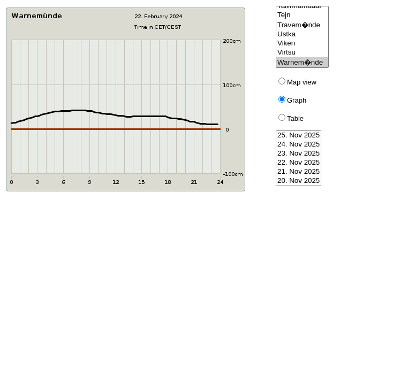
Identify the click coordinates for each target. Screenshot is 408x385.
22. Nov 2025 (298, 162)
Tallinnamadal (302, 6)
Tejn (302, 15)
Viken (302, 43)
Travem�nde (302, 25)
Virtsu (302, 52)
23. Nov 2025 (298, 153)
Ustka (302, 34)
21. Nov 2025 (298, 171)
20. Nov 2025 (298, 181)
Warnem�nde (302, 62)
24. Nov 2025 (298, 144)
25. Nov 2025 (298, 135)
